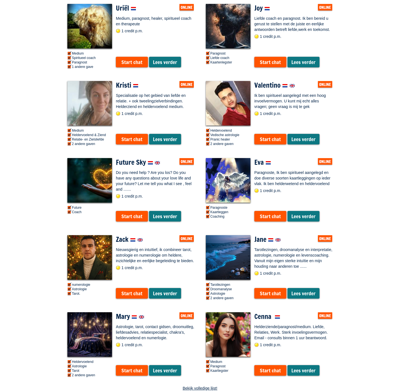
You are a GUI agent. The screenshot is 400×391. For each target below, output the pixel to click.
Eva (262, 162)
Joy (262, 8)
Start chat (131, 62)
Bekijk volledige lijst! (200, 388)
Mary (130, 316)
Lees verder (165, 62)
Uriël (126, 8)
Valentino (274, 85)
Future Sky (138, 162)
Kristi (127, 85)
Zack (129, 239)
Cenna (267, 316)
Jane (267, 239)
